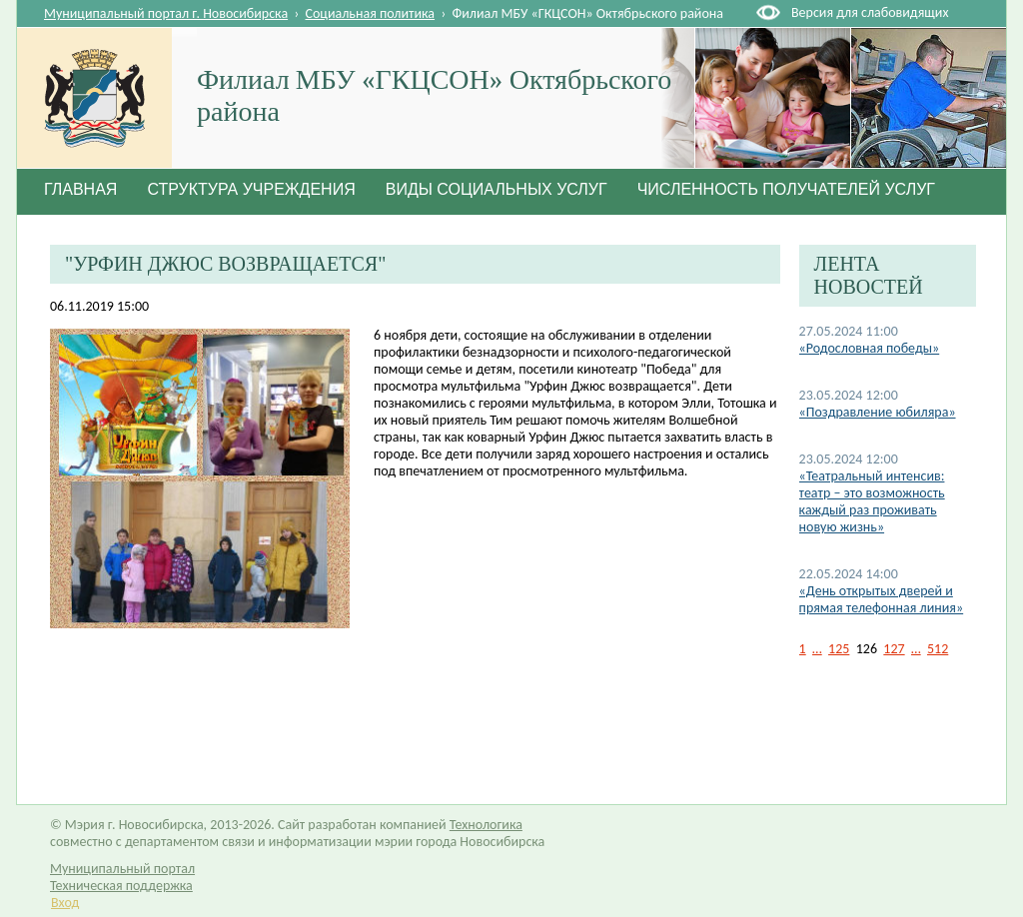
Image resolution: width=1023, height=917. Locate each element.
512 (937, 648)
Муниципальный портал (122, 868)
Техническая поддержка (121, 885)
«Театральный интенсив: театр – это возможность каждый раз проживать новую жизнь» (872, 501)
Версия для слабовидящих (869, 12)
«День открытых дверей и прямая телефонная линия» (881, 599)
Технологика (486, 824)
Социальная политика (371, 13)
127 (893, 648)
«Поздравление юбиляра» (877, 412)
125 (838, 648)
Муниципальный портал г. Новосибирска (166, 13)
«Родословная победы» (869, 348)
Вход (65, 902)
